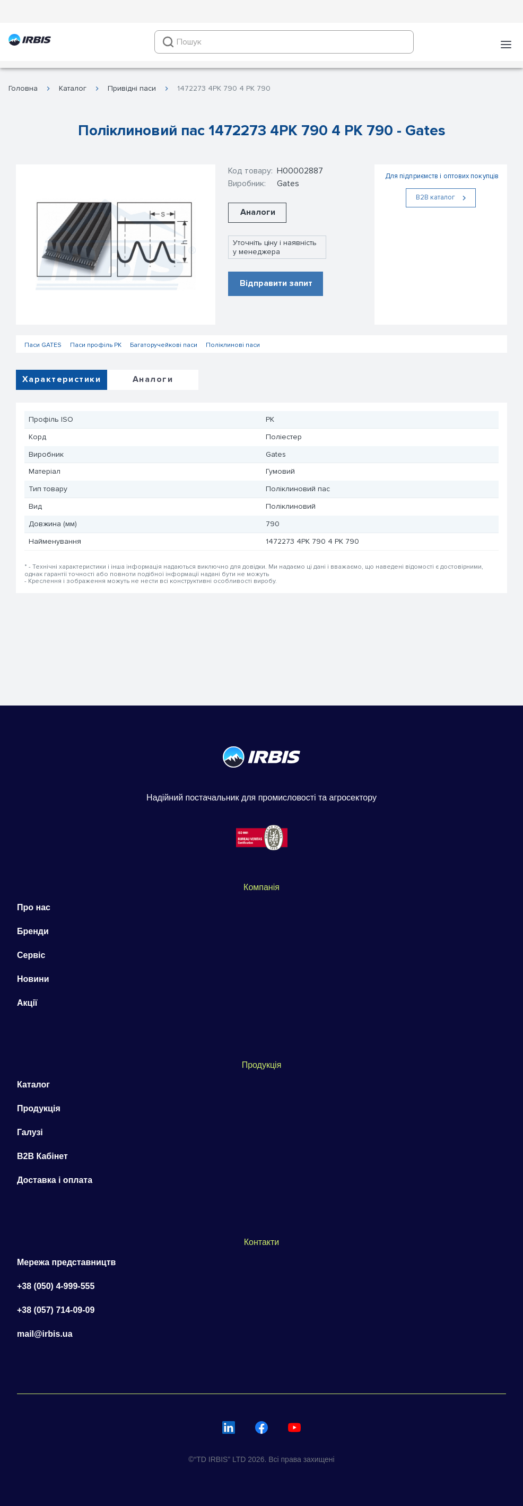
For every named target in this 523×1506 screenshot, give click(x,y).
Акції (27, 1002)
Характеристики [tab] (61, 379)
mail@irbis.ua (45, 1333)
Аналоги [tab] (153, 379)
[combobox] (284, 42)
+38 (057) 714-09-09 (55, 1310)
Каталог (72, 88)
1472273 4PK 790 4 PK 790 (224, 88)
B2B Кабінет (42, 1156)
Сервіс (31, 955)
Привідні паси (132, 88)
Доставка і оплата (54, 1180)
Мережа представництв (66, 1262)
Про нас (33, 907)
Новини (33, 978)
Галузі (30, 1132)
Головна (23, 88)
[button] (506, 44)
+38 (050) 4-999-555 (55, 1286)
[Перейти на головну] (29, 41)
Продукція (38, 1108)
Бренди (33, 931)
